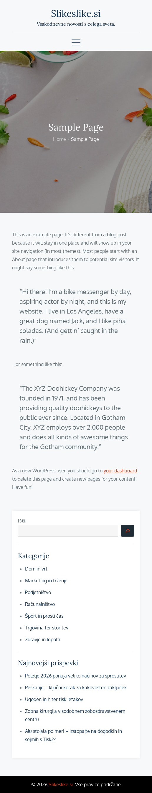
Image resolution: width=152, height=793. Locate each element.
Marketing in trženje (46, 580)
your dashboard (120, 471)
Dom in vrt (36, 569)
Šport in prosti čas (44, 616)
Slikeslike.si (76, 13)
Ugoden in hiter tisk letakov (54, 699)
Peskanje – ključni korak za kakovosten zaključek (76, 687)
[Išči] (127, 531)
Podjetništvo (38, 592)
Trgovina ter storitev (46, 628)
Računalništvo (40, 604)
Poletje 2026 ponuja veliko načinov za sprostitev (75, 676)
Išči (21, 521)
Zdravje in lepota (42, 639)
